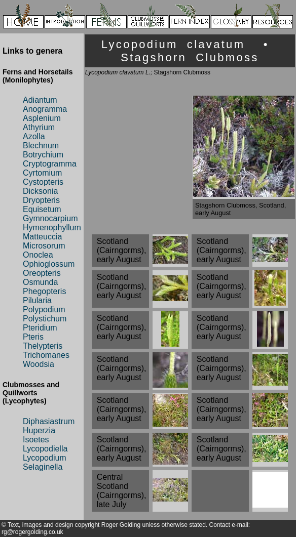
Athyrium (39, 127)
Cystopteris (43, 182)
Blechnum (41, 145)
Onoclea (38, 255)
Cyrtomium (42, 173)
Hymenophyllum (52, 227)
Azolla (34, 136)
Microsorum (44, 245)
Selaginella (42, 467)
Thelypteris (42, 346)
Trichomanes (46, 355)
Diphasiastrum (49, 421)
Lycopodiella (45, 448)
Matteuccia (42, 236)
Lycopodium (44, 457)
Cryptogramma (50, 163)
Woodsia (38, 364)
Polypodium (44, 309)
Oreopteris (42, 273)
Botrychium (43, 154)
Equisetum (42, 209)
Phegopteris (44, 291)
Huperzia (39, 430)
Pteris (33, 337)
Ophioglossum (49, 264)
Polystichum (44, 318)
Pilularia (37, 300)
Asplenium (42, 118)
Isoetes (36, 439)
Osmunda (40, 282)
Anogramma (45, 109)
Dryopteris (41, 200)
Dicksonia (40, 191)
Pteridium (40, 327)
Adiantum (40, 100)
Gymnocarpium (50, 218)
